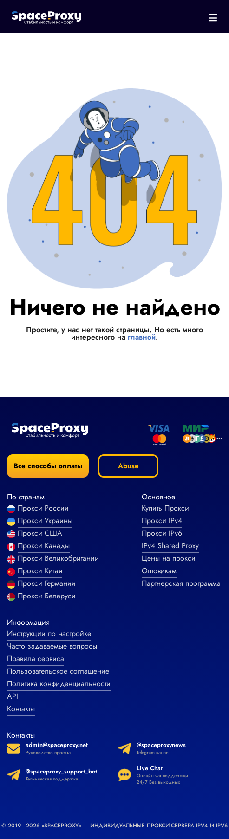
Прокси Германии (47, 583)
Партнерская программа (181, 583)
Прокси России (43, 508)
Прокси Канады (44, 545)
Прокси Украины (45, 520)
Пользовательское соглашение (58, 671)
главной (142, 337)
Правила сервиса (35, 658)
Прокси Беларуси (47, 595)
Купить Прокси (165, 508)
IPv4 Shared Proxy (170, 545)
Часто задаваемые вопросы (52, 646)
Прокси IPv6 (162, 533)
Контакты (21, 708)
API (12, 696)
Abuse (128, 466)
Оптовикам (159, 570)
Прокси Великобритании (58, 558)
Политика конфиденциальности (59, 683)
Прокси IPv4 (162, 520)
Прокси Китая (40, 570)
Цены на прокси (169, 558)
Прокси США (40, 533)
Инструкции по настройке (49, 633)
